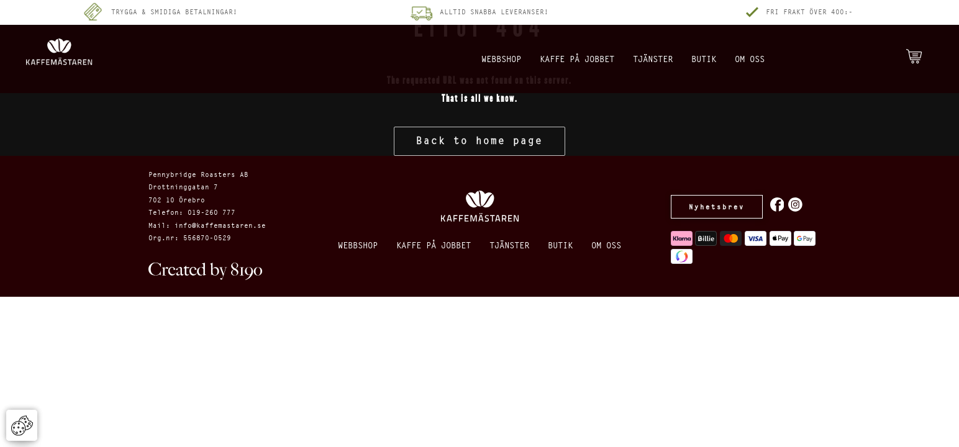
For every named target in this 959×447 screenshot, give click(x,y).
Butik (719, 59)
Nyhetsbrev (721, 206)
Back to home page (479, 140)
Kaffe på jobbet (558, 59)
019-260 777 (211, 212)
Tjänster (656, 59)
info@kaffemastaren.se (220, 225)
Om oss (775, 59)
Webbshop (461, 59)
